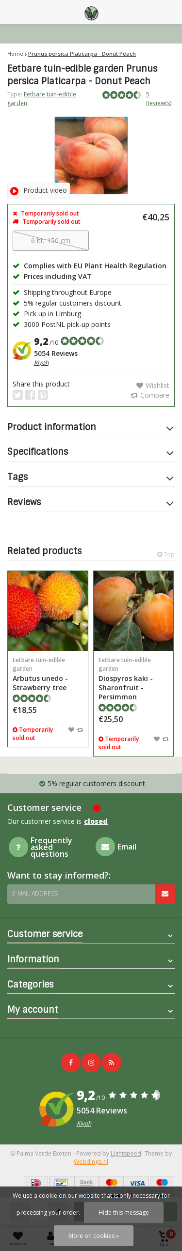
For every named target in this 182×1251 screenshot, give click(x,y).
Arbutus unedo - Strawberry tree (48, 674)
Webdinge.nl (91, 1162)
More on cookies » (93, 1236)
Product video (38, 190)
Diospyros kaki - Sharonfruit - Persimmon (134, 678)
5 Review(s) (158, 98)
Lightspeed (126, 1153)
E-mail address (35, 893)
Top (166, 554)
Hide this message (124, 1212)
